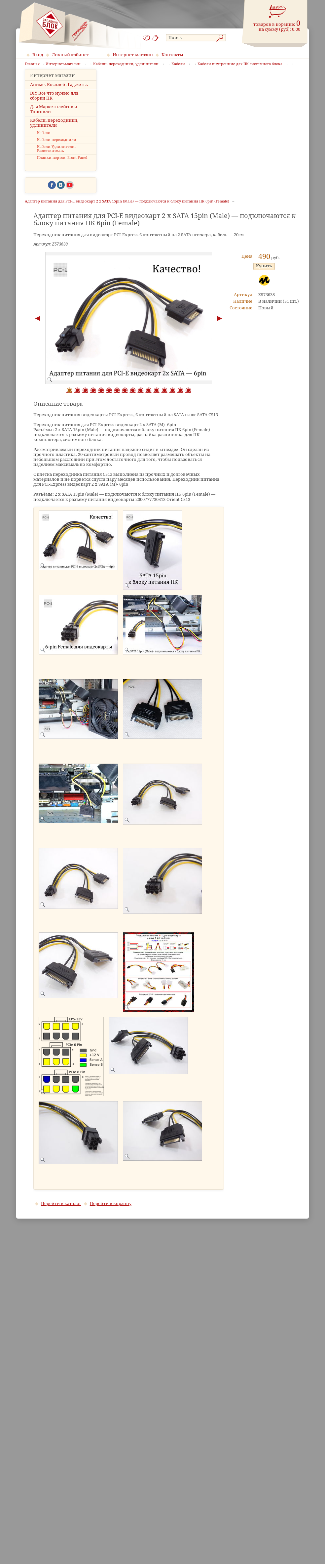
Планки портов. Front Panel (62, 168)
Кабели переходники (56, 150)
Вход (37, 54)
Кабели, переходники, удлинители (54, 133)
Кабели (44, 143)
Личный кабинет (70, 54)
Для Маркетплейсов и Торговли (53, 119)
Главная (32, 64)
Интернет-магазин (133, 54)
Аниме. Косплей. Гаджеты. (59, 94)
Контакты (172, 54)
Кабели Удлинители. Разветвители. (56, 159)
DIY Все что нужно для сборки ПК (54, 106)
